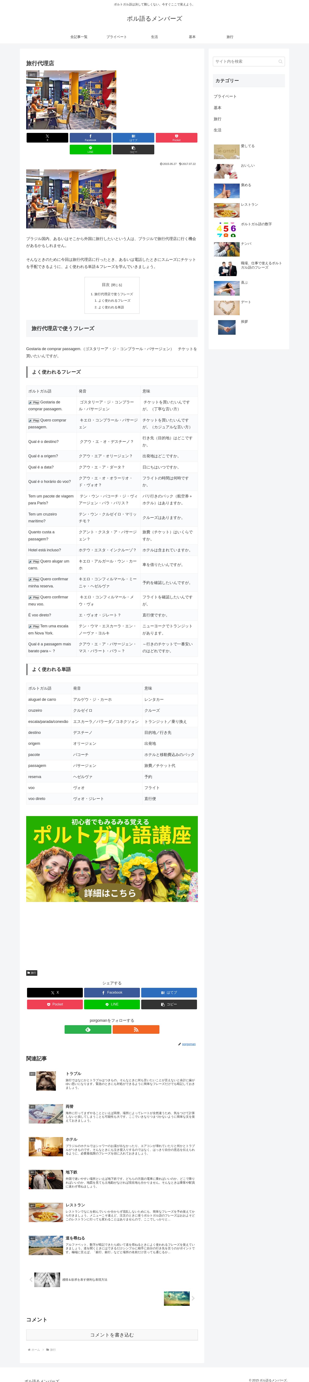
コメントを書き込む (112, 1330)
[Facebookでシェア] (68, 138)
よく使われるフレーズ (114, 289)
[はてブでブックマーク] (97, 138)
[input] (249, 61)
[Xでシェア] (40, 138)
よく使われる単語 (111, 296)
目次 (106, 273)
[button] (184, 138)
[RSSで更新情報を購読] (117, 1019)
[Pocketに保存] (126, 138)
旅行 (31, 962)
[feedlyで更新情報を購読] (107, 1019)
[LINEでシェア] (155, 138)
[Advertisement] (112, 921)
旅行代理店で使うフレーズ (113, 282)
